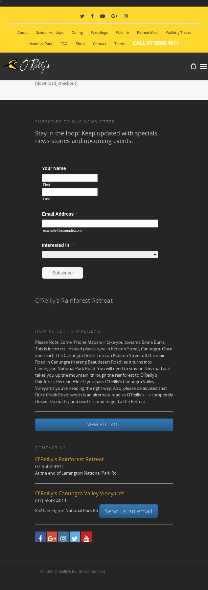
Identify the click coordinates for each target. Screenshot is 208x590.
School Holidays (49, 32)
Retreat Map (147, 32)
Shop (80, 43)
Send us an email (128, 511)
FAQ (64, 43)
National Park (40, 43)
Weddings (99, 32)
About (22, 32)
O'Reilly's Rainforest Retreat (74, 300)
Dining (77, 32)
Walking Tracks (178, 32)
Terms (119, 43)
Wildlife (122, 32)
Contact (99, 43)
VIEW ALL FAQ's (104, 424)
